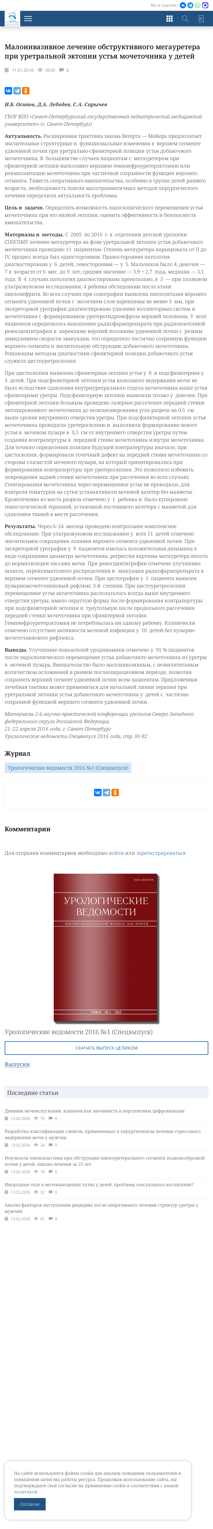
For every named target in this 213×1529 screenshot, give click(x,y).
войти (116, 853)
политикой (25, 1492)
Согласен (29, 1504)
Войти (200, 18)
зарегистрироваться (161, 853)
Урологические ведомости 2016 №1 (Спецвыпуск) (68, 767)
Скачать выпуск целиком (106, 1048)
